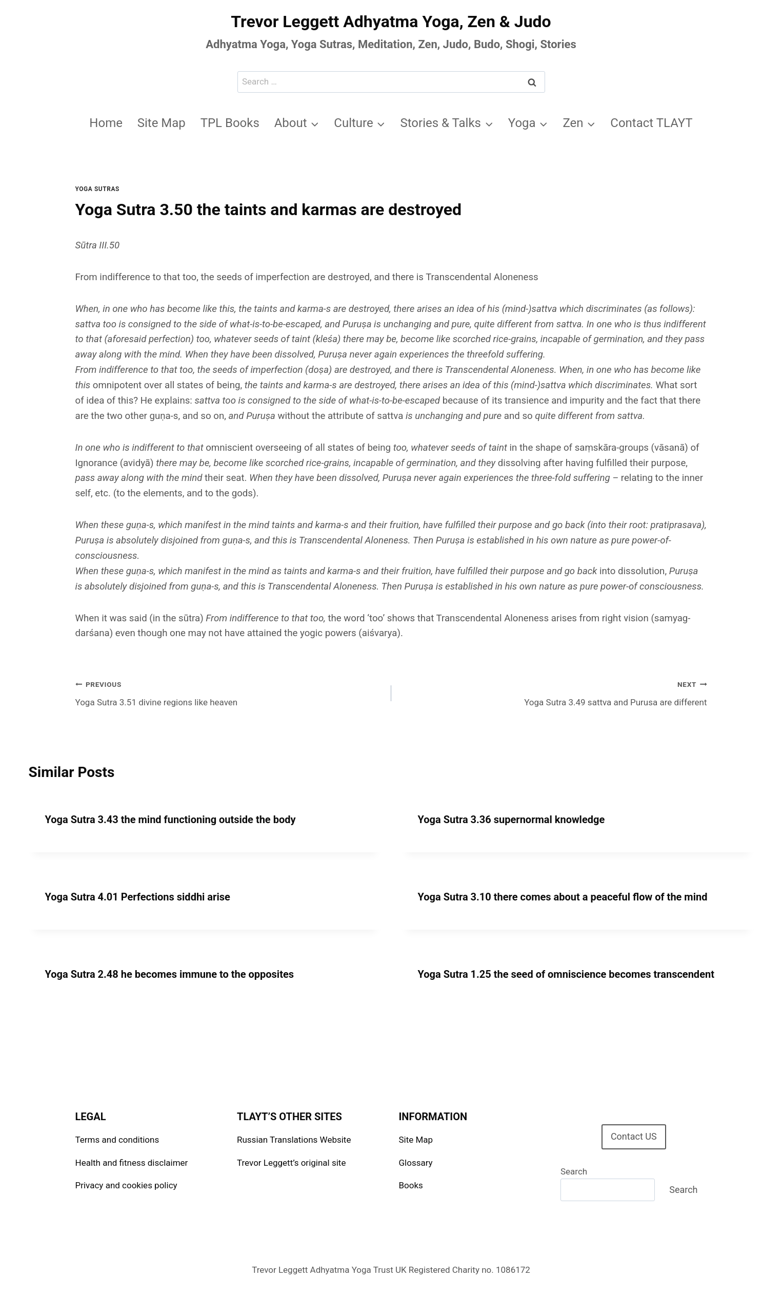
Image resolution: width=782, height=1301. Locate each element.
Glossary (416, 1163)
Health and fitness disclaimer (131, 1163)
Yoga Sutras (97, 189)
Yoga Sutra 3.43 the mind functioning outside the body (170, 819)
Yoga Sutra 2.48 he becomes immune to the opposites (169, 974)
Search (573, 1171)
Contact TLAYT (651, 123)
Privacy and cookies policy (126, 1185)
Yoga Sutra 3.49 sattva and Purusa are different (553, 692)
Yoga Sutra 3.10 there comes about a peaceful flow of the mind (563, 897)
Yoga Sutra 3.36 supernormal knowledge (511, 819)
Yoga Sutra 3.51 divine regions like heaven (229, 692)
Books (411, 1185)
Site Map (161, 123)
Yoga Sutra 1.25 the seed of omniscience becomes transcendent (566, 974)
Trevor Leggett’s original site (291, 1163)
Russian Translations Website (294, 1140)
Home (106, 123)
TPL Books (229, 123)
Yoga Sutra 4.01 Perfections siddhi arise (137, 897)
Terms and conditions (117, 1140)
